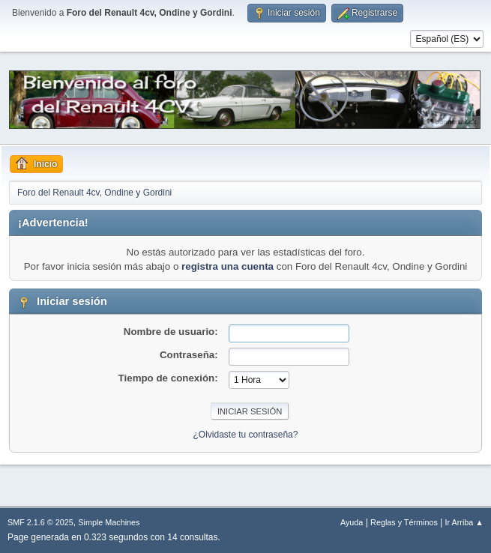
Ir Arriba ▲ (464, 522)
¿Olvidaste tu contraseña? (245, 434)
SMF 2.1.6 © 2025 (40, 522)
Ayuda (351, 522)
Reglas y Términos (404, 522)
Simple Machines (108, 522)
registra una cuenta (227, 266)
